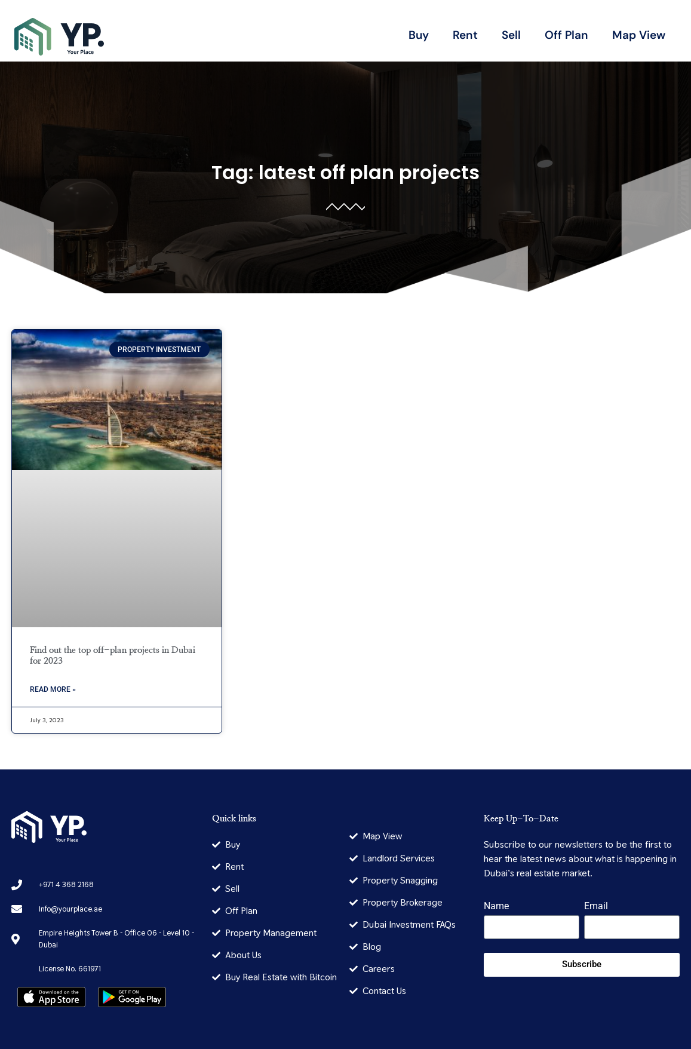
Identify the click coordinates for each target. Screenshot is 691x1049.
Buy (419, 34)
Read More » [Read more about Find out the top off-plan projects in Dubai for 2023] (53, 689)
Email (596, 906)
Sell (511, 34)
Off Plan (566, 34)
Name (496, 906)
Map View (638, 34)
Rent (465, 34)
